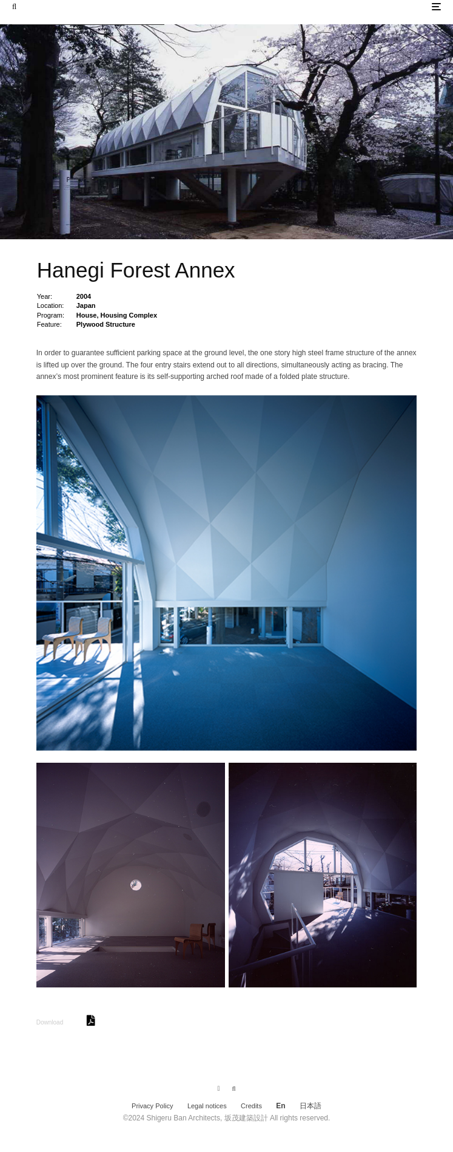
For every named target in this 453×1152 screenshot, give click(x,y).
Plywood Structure (105, 324)
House (86, 315)
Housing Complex (129, 315)
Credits (251, 1105)
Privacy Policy (152, 1105)
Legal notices (207, 1105)
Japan (86, 305)
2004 (83, 296)
